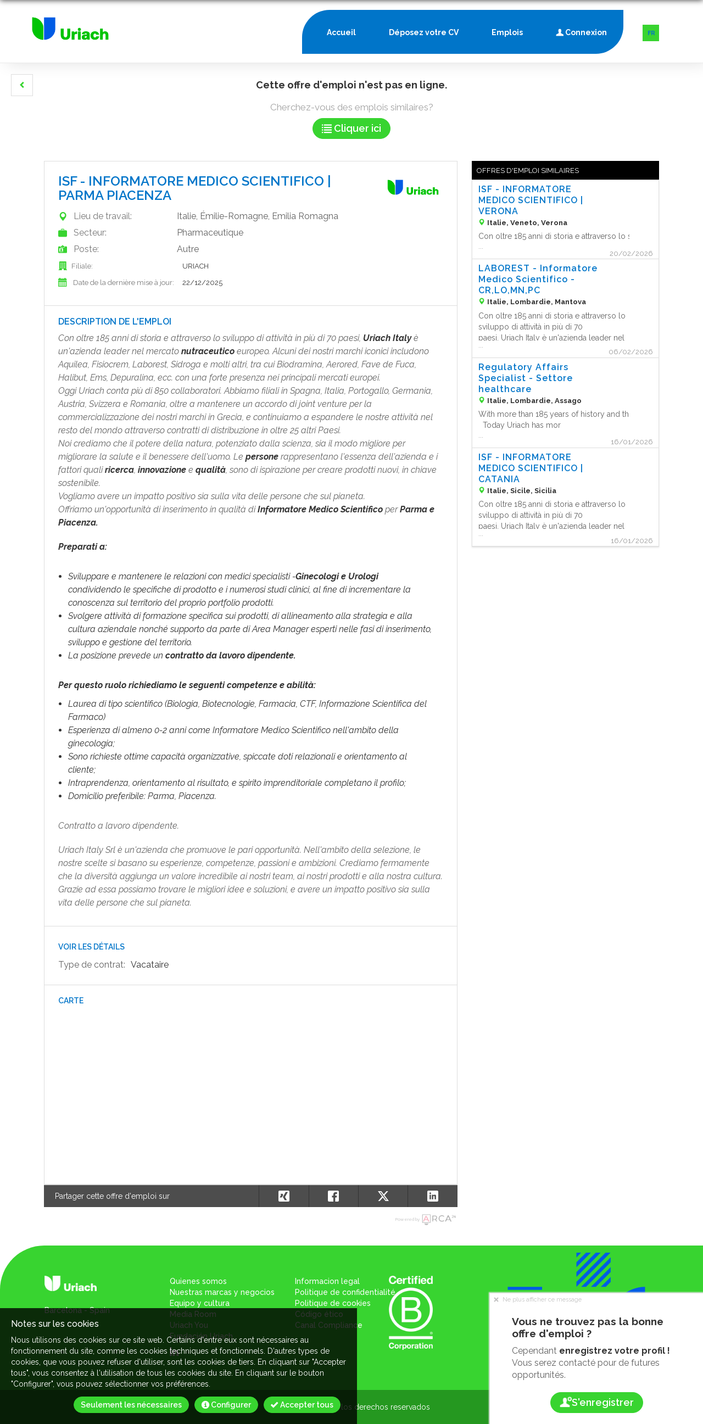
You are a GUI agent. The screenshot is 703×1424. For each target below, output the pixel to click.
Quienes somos (198, 1281)
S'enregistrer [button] (596, 1402)
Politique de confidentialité (345, 1292)
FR (651, 33)
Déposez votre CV (424, 32)
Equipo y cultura (200, 1303)
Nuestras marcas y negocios (222, 1292)
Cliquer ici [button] (351, 128)
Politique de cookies (333, 1303)
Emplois (507, 32)
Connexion (581, 30)
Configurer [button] (226, 1404)
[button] (22, 85)
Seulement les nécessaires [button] (131, 1404)
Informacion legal (327, 1281)
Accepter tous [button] (302, 1404)
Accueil (341, 32)
